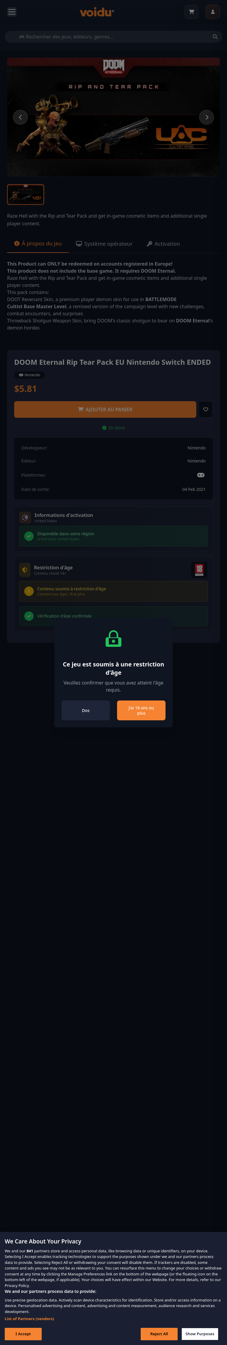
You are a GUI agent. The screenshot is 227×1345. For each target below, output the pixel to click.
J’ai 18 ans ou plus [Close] (141, 710)
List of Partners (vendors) (29, 1325)
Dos (86, 710)
